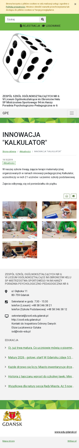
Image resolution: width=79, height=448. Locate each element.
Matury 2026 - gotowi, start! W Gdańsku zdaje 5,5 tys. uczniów (41, 357)
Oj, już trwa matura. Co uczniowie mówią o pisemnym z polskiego (41, 347)
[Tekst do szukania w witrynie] (22, 19)
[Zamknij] (75, 4)
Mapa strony (8, 441)
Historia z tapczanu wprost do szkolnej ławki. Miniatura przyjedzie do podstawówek (41, 376)
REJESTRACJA (30, 25)
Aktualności (25, 151)
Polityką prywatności (15, 7)
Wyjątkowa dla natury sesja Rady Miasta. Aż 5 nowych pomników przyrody (41, 386)
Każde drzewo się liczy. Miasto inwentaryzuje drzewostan (41, 367)
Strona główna (9, 151)
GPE (6, 113)
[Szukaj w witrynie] (42, 19)
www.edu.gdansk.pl (66, 432)
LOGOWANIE (51, 25)
